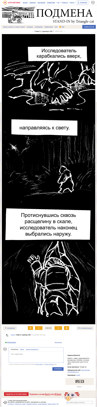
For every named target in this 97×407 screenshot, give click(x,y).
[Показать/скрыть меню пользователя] (92, 2)
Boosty (72, 3)
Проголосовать (11, 342)
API (58, 3)
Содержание (39, 27)
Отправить (58, 369)
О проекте (11, 404)
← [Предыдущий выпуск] (33, 31)
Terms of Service (49, 364)
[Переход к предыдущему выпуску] (13, 179)
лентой (22, 27)
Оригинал (58, 342)
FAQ (56, 27)
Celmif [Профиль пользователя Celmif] (13, 335)
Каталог (25, 3)
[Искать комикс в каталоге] (67, 402)
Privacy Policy (39, 364)
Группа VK (65, 3)
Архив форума (42, 404)
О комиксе (30, 27)
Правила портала (31, 404)
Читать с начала (8, 27)
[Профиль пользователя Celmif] (7, 336)
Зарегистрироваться (32, 349)
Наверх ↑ (79, 386)
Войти (22, 349)
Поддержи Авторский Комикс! (16, 394)
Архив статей (52, 404)
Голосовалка (41, 3)
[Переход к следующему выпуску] (48, 179)
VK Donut (57, 394)
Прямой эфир (51, 3)
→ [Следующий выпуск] (64, 31)
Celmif (78, 375)
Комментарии (49, 27)
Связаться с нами (20, 404)
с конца (16, 27)
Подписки (33, 3)
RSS (63, 27)
